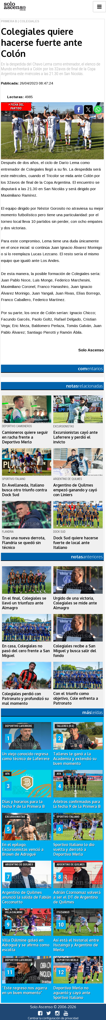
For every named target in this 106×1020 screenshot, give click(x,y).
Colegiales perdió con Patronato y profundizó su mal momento (25, 698)
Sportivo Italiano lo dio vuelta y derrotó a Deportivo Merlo (73, 849)
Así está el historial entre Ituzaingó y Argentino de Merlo (76, 945)
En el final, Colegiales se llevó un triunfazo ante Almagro (24, 603)
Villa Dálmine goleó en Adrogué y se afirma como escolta (25, 945)
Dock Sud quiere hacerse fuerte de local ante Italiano (75, 542)
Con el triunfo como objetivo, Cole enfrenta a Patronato (75, 698)
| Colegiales (28, 21)
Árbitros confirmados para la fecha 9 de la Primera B (77, 804)
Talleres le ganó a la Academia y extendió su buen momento (75, 758)
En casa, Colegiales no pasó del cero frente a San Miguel (26, 651)
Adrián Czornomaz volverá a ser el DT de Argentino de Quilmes (77, 897)
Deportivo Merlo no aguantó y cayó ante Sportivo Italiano (71, 993)
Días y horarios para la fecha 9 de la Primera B (23, 804)
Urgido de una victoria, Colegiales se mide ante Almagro (75, 603)
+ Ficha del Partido (16, 106)
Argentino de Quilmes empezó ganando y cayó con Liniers (75, 490)
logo (15, 6)
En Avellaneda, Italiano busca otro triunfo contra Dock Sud (24, 490)
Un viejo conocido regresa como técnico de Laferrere (26, 756)
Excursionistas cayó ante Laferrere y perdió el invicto (75, 437)
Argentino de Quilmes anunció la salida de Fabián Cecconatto (26, 897)
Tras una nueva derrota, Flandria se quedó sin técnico (23, 542)
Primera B (9, 21)
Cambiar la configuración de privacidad (53, 1018)
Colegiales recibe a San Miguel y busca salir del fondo (74, 651)
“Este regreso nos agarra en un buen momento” (24, 990)
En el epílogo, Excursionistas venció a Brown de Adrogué (23, 849)
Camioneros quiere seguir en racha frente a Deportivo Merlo (25, 437)
